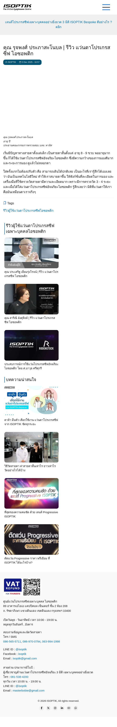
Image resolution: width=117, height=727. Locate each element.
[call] (32, 721)
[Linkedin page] (62, 708)
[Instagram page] (55, 708)
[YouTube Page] (69, 708)
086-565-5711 (12, 641)
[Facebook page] (41, 708)
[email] (74, 721)
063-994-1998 (51, 641)
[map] (88, 721)
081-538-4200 (19, 676)
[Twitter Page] (48, 708)
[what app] (60, 721)
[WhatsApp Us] (76, 708)
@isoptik (21, 649)
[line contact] (46, 721)
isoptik (22, 653)
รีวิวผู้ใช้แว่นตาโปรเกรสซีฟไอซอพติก (28, 210)
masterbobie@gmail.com (28, 690)
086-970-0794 (31, 641)
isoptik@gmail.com (25, 658)
